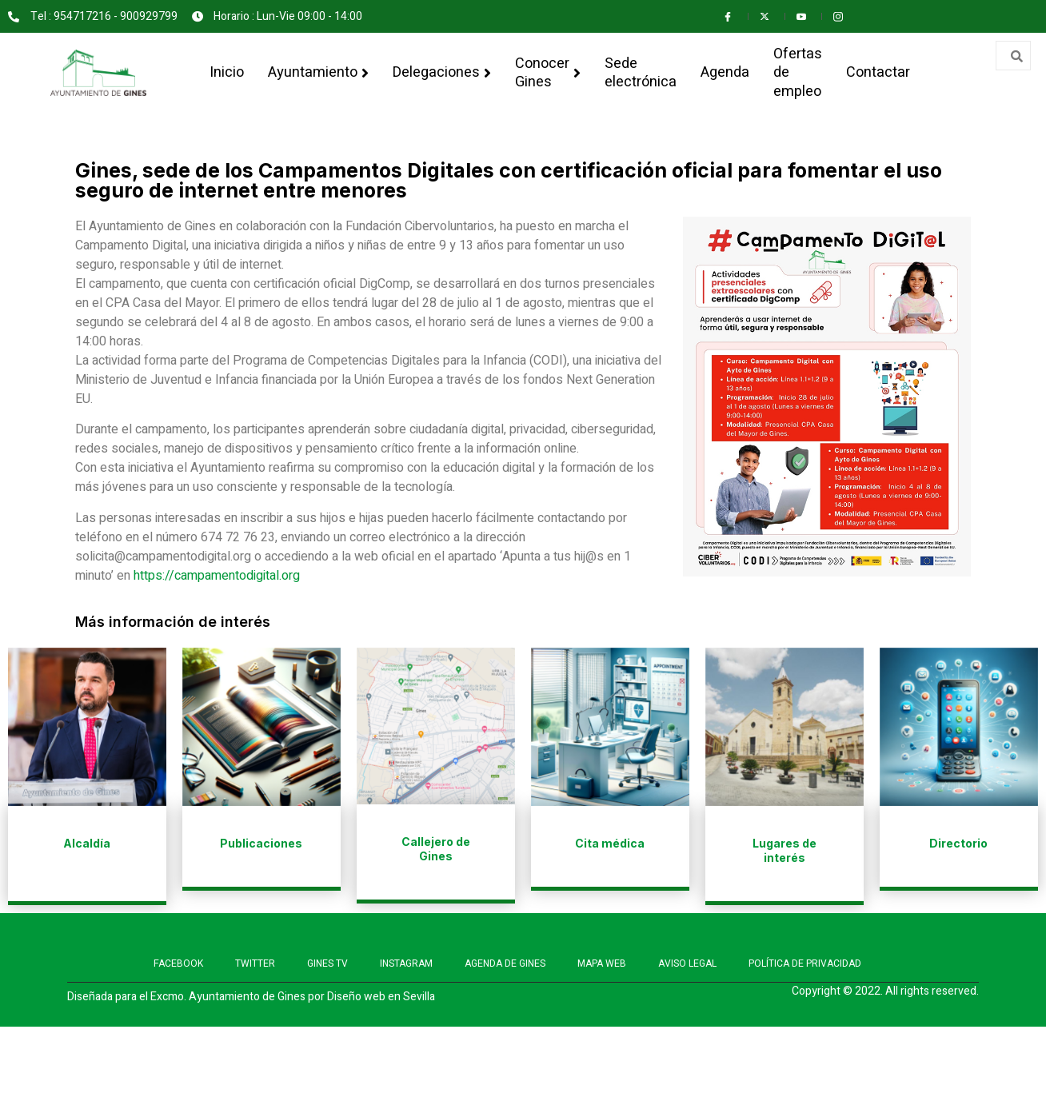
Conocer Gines (548, 72)
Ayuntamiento (318, 72)
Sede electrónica (641, 72)
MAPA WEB (601, 963)
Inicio (227, 72)
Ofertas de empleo (797, 72)
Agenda (725, 72)
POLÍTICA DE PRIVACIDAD (805, 963)
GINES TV (327, 963)
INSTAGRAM (406, 963)
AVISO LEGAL (687, 963)
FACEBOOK (178, 963)
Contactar (878, 72)
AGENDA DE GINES (505, 963)
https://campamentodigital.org (217, 575)
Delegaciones (442, 72)
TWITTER (255, 963)
